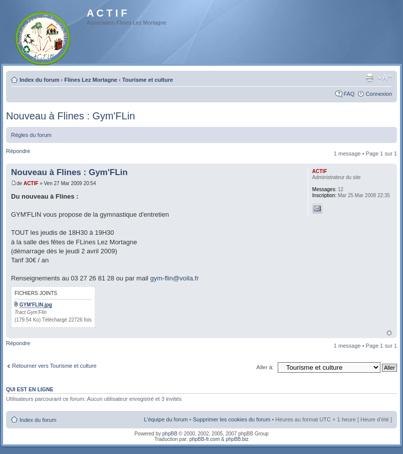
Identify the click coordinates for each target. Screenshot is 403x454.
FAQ (348, 94)
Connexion (378, 94)
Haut (389, 333)
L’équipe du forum (165, 419)
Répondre (18, 151)
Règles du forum (31, 135)
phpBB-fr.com (204, 439)
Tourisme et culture (147, 80)
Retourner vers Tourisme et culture (54, 366)
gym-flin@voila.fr (174, 278)
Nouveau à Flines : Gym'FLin (70, 115)
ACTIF (31, 183)
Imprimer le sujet (369, 77)
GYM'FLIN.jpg (36, 305)
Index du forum (39, 80)
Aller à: (265, 367)
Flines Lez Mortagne (90, 80)
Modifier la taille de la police (384, 77)
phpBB (169, 433)
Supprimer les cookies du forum (232, 419)
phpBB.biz (237, 439)
